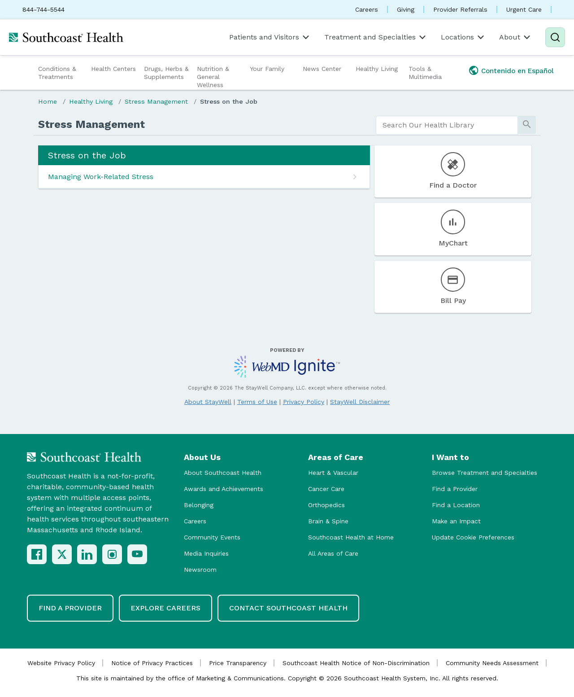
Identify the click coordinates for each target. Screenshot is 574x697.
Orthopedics (326, 505)
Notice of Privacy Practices (152, 662)
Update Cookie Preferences (473, 537)
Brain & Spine (328, 521)
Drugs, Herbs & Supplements (166, 72)
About (515, 37)
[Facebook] (37, 554)
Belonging (198, 505)
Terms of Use (257, 401)
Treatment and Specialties (375, 37)
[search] (447, 125)
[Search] (555, 37)
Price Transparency (237, 662)
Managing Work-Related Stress (100, 176)
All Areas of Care (333, 553)
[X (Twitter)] (62, 554)
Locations (463, 37)
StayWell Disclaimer (360, 401)
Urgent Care (524, 9)
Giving (405, 9)
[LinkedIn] (87, 554)
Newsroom (200, 569)
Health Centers (113, 68)
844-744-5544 (43, 9)
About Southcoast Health (222, 472)
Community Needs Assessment (492, 662)
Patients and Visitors (270, 37)
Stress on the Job (228, 101)
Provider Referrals (460, 9)
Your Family (267, 68)
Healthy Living (377, 68)
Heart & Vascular (333, 472)
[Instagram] (112, 554)
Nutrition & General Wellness (213, 76)
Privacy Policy (303, 401)
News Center (322, 68)
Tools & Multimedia (425, 72)
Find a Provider (455, 488)
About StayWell (207, 401)
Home (47, 101)
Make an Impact (456, 521)
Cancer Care (326, 488)
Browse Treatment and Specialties (484, 472)
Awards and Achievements (223, 488)
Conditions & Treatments (57, 72)
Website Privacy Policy (61, 662)
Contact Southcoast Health (288, 608)
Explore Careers (165, 608)
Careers (366, 9)
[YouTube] (137, 554)
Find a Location (456, 505)
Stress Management (156, 101)
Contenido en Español (517, 71)
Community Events (212, 537)
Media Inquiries (206, 553)
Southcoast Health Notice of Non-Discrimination (356, 662)
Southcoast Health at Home (351, 537)
